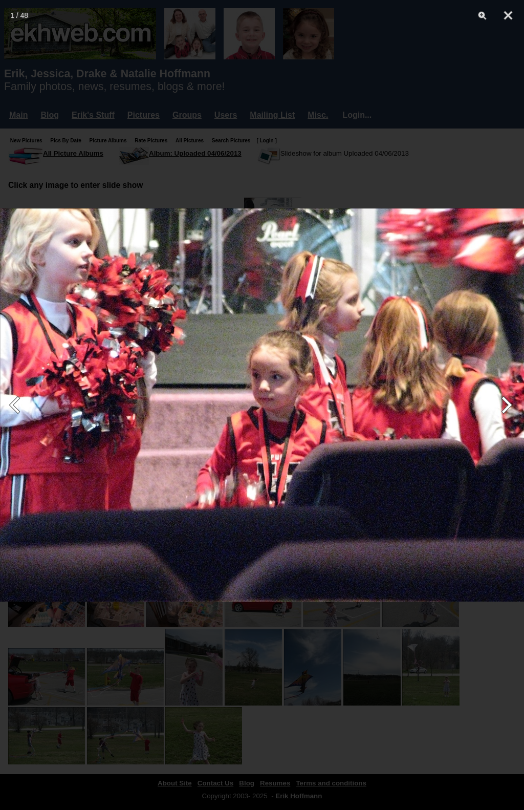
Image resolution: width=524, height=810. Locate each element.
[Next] (505, 405)
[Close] (508, 15)
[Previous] (19, 405)
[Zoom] (482, 15)
